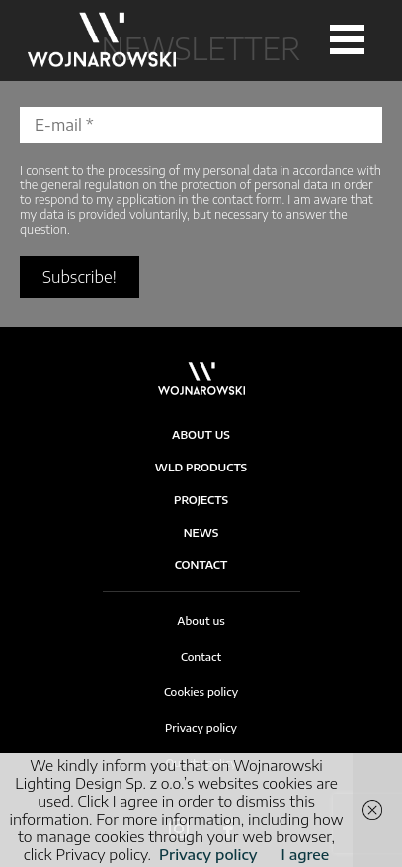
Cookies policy (201, 692)
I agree (305, 854)
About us (200, 620)
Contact (201, 564)
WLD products (201, 467)
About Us (201, 434)
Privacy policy (201, 727)
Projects (201, 499)
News (201, 532)
